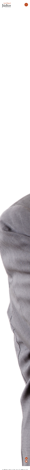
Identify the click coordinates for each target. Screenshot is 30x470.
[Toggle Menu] (26, 5)
